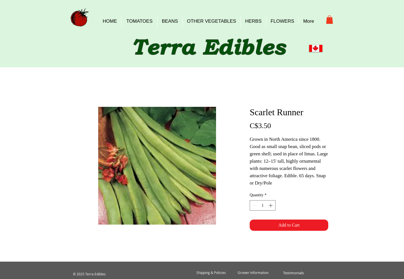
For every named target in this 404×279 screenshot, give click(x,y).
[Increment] (271, 205)
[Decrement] (254, 205)
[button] (329, 19)
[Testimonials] (293, 272)
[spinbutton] (263, 205)
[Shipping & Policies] (211, 272)
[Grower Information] (253, 272)
